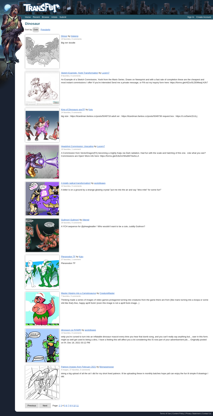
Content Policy (178, 414)
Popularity (45, 29)
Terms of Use (165, 414)
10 (74, 405)
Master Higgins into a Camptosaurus (78, 293)
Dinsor (64, 36)
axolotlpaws (100, 183)
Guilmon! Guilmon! (70, 219)
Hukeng (74, 36)
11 (77, 405)
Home (28, 17)
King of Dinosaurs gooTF (73, 109)
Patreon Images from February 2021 (78, 367)
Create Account (203, 17)
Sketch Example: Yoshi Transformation (79, 73)
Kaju (91, 109)
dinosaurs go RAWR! (71, 330)
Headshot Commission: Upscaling (77, 146)
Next (45, 405)
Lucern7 (105, 73)
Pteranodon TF (68, 256)
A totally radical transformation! (76, 183)
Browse (45, 17)
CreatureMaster (107, 293)
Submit (62, 17)
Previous (32, 405)
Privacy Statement (193, 414)
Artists (54, 17)
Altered (85, 219)
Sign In (190, 17)
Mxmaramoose (107, 367)
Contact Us (206, 414)
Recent (36, 17)
